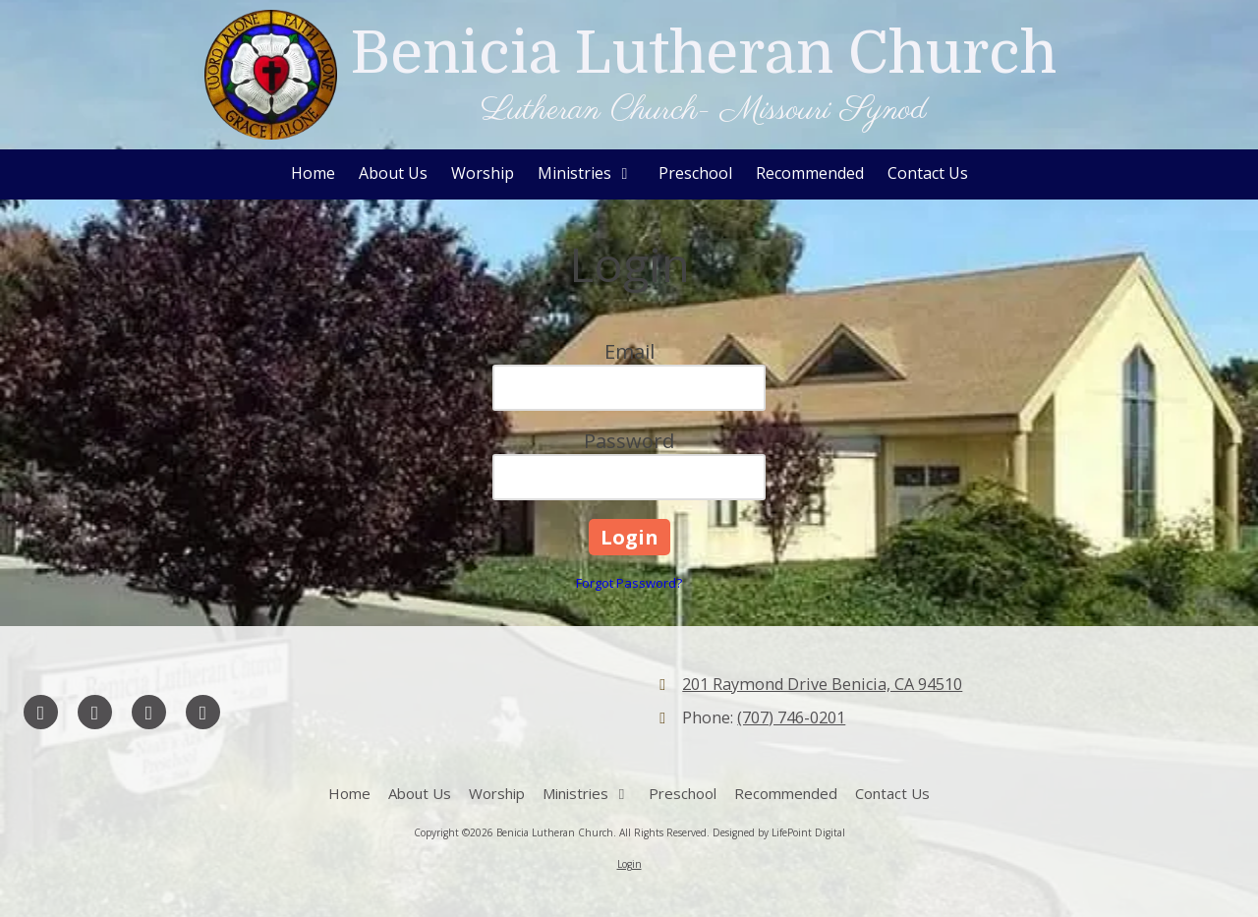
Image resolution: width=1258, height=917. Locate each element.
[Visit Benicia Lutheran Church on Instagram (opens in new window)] (203, 712)
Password (629, 441)
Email (629, 351)
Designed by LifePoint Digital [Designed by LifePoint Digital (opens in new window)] (779, 832)
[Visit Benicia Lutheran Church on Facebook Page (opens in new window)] (41, 712)
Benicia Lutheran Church (703, 53)
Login (629, 864)
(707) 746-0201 (791, 717)
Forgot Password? (629, 583)
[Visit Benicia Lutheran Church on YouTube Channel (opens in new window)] (149, 712)
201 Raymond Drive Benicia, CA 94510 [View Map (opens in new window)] (822, 684)
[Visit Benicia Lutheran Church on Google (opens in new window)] (95, 712)
